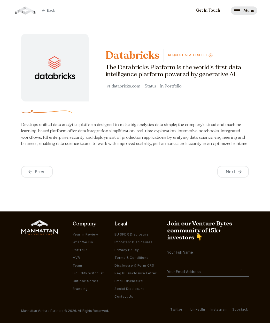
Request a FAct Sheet (188, 55)
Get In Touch (208, 10)
